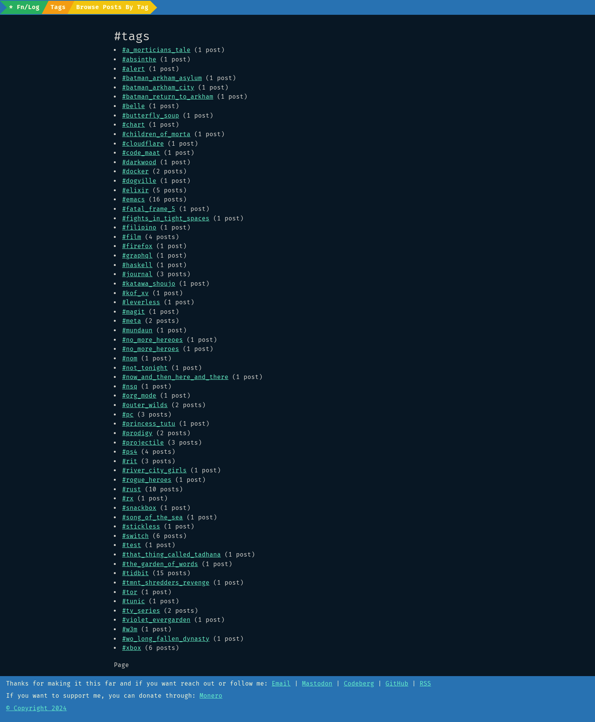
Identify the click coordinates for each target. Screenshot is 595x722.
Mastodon (317, 683)
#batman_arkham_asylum (162, 78)
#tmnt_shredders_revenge (165, 582)
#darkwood (139, 162)
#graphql (137, 255)
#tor (129, 592)
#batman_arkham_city (158, 87)
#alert (133, 68)
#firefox (137, 246)
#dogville (139, 180)
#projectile (143, 442)
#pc (128, 414)
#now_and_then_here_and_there (175, 377)
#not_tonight (145, 367)
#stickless (141, 526)
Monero (211, 695)
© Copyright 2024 (36, 708)
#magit (133, 311)
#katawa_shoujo (148, 283)
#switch (135, 536)
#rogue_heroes (147, 479)
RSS (425, 683)
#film (131, 237)
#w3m (129, 629)
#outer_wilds (145, 405)
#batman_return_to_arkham (167, 96)
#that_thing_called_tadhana (171, 554)
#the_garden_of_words (160, 564)
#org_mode (139, 395)
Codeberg (359, 683)
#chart (133, 124)
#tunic (133, 601)
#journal (137, 274)
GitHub (397, 683)
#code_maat (141, 152)
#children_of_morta (156, 134)
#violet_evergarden (156, 619)
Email (281, 683)
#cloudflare (143, 143)
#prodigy (137, 433)
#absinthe (139, 59)
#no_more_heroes (150, 348)
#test (131, 545)
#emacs (133, 199)
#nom (129, 358)
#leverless (141, 302)
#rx (128, 498)
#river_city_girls (154, 470)
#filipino (139, 227)
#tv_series (141, 610)
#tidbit (135, 573)
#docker (135, 171)
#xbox (131, 647)
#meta (131, 320)
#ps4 (129, 451)
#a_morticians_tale (156, 49)
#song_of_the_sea (152, 517)
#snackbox (139, 507)
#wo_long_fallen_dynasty (165, 638)
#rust (131, 489)
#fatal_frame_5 (148, 208)
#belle (133, 106)
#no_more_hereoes (152, 339)
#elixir (135, 190)
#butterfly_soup (150, 115)
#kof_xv (135, 293)
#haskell (137, 265)
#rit (129, 461)
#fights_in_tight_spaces (165, 218)
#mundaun (137, 330)
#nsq (129, 386)
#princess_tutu (148, 423)
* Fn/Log (24, 7)
